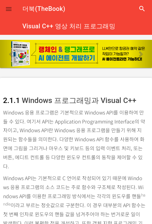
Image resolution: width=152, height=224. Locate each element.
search (142, 8)
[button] (8, 8)
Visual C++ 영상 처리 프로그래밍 (68, 26)
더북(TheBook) (43, 8)
